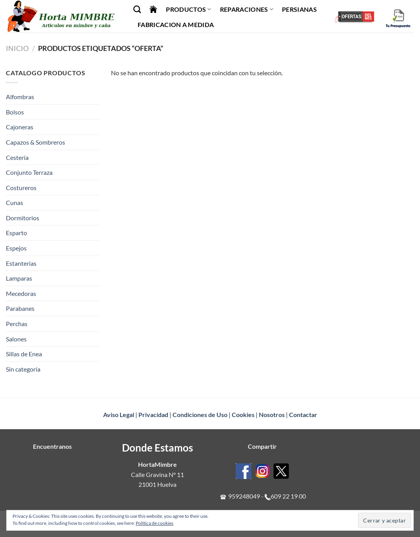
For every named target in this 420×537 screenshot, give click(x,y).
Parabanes (20, 308)
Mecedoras (21, 293)
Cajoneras (19, 127)
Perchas (16, 323)
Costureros (21, 187)
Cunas (14, 202)
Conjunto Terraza (29, 172)
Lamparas (19, 278)
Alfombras (20, 96)
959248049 (244, 496)
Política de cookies (154, 523)
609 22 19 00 (288, 496)
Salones (16, 339)
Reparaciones (246, 9)
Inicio (17, 48)
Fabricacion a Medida (176, 24)
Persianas (299, 9)
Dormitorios (22, 217)
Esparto (16, 232)
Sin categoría (23, 369)
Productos (188, 9)
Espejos (16, 248)
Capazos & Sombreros (35, 142)
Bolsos (15, 112)
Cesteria (17, 157)
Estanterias (21, 263)
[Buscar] (137, 9)
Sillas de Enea (24, 353)
